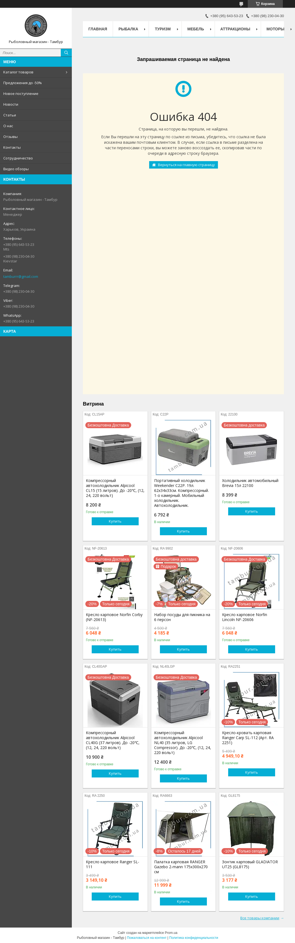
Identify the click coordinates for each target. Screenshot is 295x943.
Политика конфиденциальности (193, 938)
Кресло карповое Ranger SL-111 (112, 864)
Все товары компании (259, 917)
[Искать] (66, 53)
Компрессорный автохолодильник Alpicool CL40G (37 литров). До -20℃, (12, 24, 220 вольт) (112, 740)
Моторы (276, 29)
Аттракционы (235, 29)
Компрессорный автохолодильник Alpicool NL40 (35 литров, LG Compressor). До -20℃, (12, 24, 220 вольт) (182, 742)
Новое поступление (20, 93)
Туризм (163, 29)
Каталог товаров (18, 72)
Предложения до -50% (22, 82)
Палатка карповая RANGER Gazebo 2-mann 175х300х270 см (181, 866)
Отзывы (10, 136)
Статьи (9, 115)
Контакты (12, 147)
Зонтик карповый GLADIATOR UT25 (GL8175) (250, 864)
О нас (8, 125)
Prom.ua (171, 933)
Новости (10, 104)
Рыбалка (128, 29)
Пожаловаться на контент (146, 938)
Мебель (195, 29)
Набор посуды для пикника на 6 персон (182, 617)
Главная (97, 29)
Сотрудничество (18, 158)
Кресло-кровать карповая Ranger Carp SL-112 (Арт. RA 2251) (248, 737)
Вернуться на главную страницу (186, 164)
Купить (115, 521)
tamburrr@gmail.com (20, 276)
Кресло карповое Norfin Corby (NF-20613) (114, 617)
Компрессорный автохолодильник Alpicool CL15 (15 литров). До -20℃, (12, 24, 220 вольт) (115, 488)
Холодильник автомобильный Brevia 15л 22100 (250, 483)
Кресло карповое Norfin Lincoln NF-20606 (244, 617)
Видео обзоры (16, 168)
